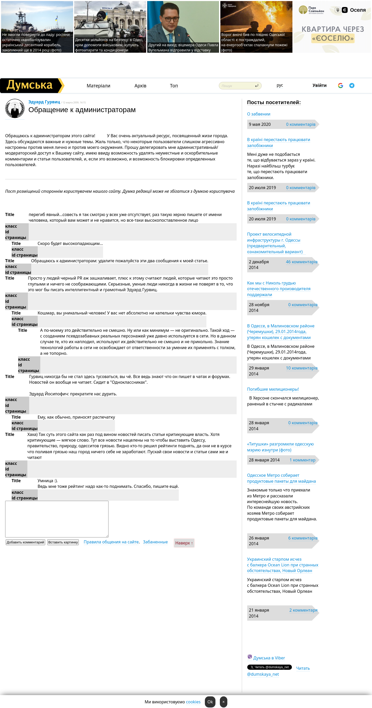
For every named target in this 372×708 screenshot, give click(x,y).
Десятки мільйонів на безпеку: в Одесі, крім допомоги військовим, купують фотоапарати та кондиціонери (109, 44)
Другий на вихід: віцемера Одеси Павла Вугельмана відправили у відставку (183, 47)
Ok (210, 702)
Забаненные (155, 542)
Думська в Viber (269, 658)
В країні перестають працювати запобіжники (278, 142)
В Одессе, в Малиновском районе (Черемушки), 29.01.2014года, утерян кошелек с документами (281, 331)
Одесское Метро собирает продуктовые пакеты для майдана (281, 478)
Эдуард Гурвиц (44, 102)
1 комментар (302, 460)
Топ (174, 85)
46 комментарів (302, 262)
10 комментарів (302, 368)
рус (280, 85)
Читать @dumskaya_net (278, 671)
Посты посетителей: (274, 102)
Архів (140, 85)
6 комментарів (302, 538)
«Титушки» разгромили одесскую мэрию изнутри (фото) (280, 446)
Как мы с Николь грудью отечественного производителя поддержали (279, 288)
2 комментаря (303, 610)
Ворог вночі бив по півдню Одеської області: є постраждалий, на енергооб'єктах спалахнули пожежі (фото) (254, 42)
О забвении (258, 114)
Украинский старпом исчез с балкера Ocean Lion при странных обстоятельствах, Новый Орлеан (283, 565)
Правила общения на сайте (111, 542)
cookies (193, 702)
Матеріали (99, 85)
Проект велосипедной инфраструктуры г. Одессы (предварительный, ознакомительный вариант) (276, 242)
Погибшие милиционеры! (273, 389)
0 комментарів (300, 124)
